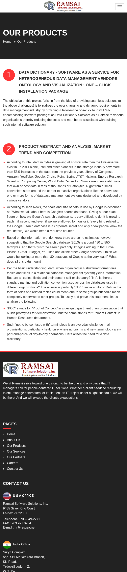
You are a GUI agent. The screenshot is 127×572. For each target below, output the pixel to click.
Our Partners (16, 457)
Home (7, 41)
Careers (12, 463)
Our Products (16, 445)
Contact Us (15, 468)
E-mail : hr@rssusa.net (19, 527)
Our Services (16, 451)
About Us (13, 440)
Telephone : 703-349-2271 (21, 519)
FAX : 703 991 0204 (17, 523)
